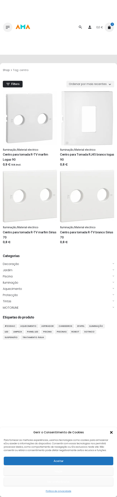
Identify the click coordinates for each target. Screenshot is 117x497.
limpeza (17, 331)
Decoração (11, 264)
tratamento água (33, 337)
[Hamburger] (7, 27)
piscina (47, 331)
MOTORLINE (11, 308)
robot (75, 331)
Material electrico (27, 149)
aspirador (47, 326)
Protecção (10, 295)
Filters (13, 84)
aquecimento (28, 326)
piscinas (62, 331)
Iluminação (10, 283)
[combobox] (90, 84)
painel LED (32, 331)
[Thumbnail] (23, 27)
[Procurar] (80, 27)
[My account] (89, 27)
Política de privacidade (58, 491)
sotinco (89, 331)
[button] (111, 432)
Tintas (7, 301)
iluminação (96, 326)
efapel (80, 326)
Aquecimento (12, 289)
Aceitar (59, 461)
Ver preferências (58, 482)
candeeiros (65, 326)
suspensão (11, 337)
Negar (59, 471)
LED (6, 331)
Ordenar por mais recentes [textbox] (88, 84)
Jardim (7, 270)
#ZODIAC (10, 326)
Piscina (8, 276)
